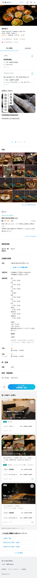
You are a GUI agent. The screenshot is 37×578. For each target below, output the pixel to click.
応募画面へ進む (21, 387)
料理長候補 (7, 59)
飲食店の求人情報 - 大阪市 (11, 542)
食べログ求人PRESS (7, 561)
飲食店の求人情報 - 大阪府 (11, 546)
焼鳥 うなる (18, 458)
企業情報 (23, 569)
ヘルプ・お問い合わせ (7, 564)
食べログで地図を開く (21, 267)
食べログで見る (30, 236)
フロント (11, 426)
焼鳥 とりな (18, 504)
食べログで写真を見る (28, 205)
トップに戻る (18, 553)
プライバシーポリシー (14, 569)
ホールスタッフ (13, 474)
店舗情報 (28, 48)
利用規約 (4, 569)
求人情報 (9, 48)
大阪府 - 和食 (7, 538)
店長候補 (11, 469)
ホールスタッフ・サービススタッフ (16, 77)
